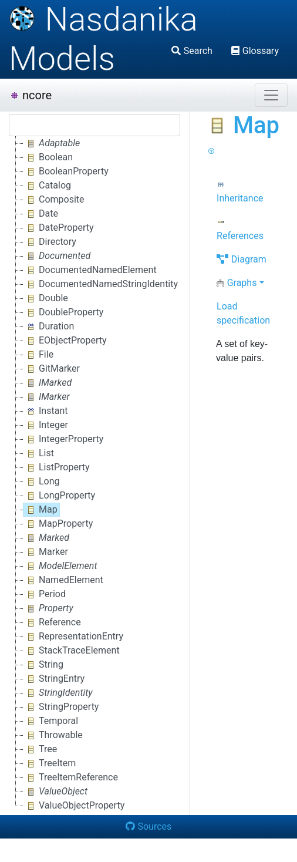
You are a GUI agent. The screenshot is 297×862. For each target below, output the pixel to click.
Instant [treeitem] (45, 411)
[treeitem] (52, 143)
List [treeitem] (38, 453)
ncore (30, 95)
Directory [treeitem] (49, 242)
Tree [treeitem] (40, 749)
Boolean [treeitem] (48, 157)
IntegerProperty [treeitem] (63, 439)
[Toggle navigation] (271, 95)
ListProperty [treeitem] (56, 467)
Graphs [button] (236, 282)
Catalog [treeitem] (47, 186)
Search (191, 50)
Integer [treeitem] (45, 425)
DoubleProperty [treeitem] (63, 312)
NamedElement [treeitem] (63, 580)
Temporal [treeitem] (50, 721)
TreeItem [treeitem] (49, 763)
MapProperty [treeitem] (58, 524)
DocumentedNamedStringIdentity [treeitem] (100, 284)
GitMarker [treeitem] (51, 369)
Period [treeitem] (44, 594)
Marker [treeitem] (45, 552)
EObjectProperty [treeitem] (65, 341)
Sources (149, 826)
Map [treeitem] (40, 510)
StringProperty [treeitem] (61, 707)
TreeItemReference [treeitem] (70, 777)
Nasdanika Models (103, 39)
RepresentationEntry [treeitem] (73, 636)
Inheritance (240, 192)
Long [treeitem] (41, 481)
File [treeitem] (38, 355)
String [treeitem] (43, 665)
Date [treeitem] (40, 214)
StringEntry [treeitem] (54, 679)
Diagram (241, 259)
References (240, 229)
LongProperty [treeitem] (59, 496)
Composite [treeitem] (54, 200)
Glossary (255, 50)
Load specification (243, 313)
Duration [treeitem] (48, 326)
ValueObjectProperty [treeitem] (73, 806)
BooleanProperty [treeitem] (66, 171)
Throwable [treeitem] (53, 735)
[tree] (94, 474)
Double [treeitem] (45, 298)
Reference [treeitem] (52, 622)
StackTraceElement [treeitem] (71, 651)
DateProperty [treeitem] (58, 228)
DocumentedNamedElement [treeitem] (90, 270)
